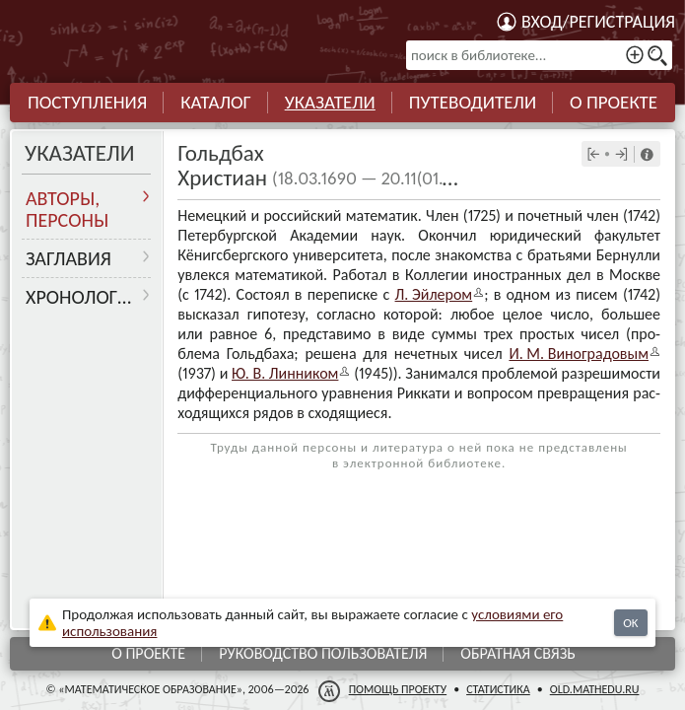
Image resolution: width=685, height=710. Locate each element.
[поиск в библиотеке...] (539, 55)
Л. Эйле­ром (434, 294)
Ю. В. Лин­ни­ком (285, 373)
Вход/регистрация (598, 22)
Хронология (83, 297)
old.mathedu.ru (595, 689)
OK (630, 622)
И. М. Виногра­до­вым (579, 353)
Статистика (498, 689)
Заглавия (68, 258)
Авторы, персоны (67, 209)
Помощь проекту (398, 689)
